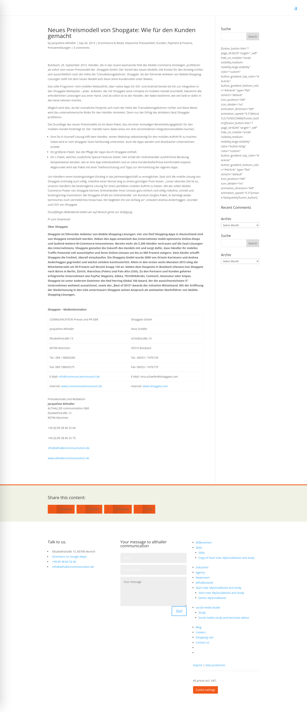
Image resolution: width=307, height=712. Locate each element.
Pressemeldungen (59, 48)
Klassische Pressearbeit (140, 43)
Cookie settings (205, 690)
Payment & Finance (180, 43)
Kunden (161, 43)
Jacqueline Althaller (63, 43)
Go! (179, 611)
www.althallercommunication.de (68, 458)
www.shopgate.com (155, 386)
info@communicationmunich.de (79, 376)
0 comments (81, 48)
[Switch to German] (227, 647)
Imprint (197, 665)
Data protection (215, 665)
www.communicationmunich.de (81, 386)
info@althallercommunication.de (68, 448)
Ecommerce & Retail (111, 43)
